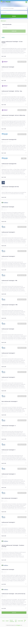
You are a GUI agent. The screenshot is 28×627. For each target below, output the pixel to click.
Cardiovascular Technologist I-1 (8, 449)
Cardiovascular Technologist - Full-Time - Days (12, 91)
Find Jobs (14, 16)
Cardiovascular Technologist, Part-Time (10, 186)
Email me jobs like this (6, 24)
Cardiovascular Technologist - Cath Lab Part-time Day (13, 593)
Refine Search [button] (3, 20)
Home (3, 620)
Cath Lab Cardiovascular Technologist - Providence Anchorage (13, 546)
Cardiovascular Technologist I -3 (9, 425)
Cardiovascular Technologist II (8, 232)
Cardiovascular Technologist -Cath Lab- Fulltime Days (13, 115)
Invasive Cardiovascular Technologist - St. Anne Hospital (12, 42)
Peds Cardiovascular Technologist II (9, 401)
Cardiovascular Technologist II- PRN (9, 304)
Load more (14, 612)
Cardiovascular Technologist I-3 (8, 474)
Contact (7, 620)
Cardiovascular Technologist (8, 67)
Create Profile (20, 620)
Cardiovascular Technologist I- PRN (9, 280)
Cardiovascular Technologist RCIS (9, 139)
